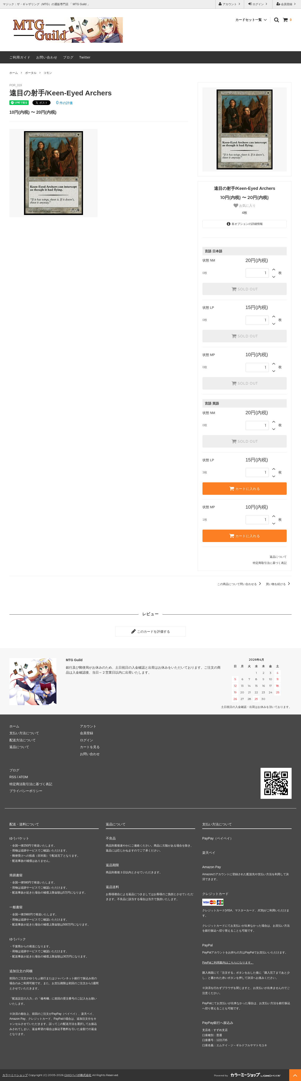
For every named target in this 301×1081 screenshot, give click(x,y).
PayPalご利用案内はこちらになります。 (227, 962)
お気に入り (245, 205)
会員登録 (287, 4)
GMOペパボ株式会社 (77, 1075)
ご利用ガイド (20, 57)
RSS (12, 777)
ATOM (23, 777)
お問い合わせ (46, 57)
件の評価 (64, 103)
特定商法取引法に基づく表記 (30, 784)
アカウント (230, 4)
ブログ (68, 57)
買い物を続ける (279, 584)
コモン (48, 72)
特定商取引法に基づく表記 (270, 563)
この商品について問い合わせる (240, 584)
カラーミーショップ (15, 1075)
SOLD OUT (244, 289)
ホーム (13, 72)
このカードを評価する (150, 631)
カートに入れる (244, 488)
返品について (278, 556)
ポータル (30, 72)
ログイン (258, 4)
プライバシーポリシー (25, 791)
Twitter (85, 57)
